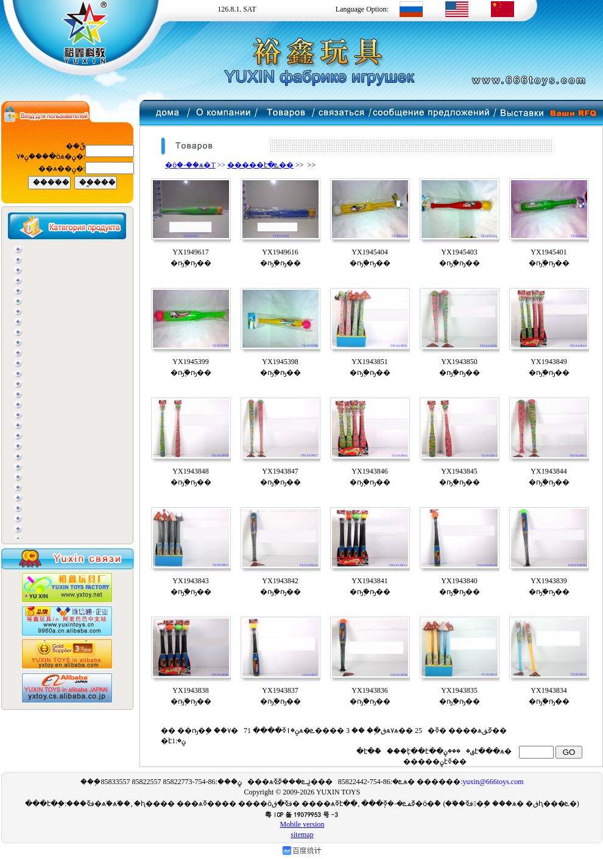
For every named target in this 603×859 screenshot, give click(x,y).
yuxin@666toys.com (492, 781)
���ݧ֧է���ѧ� (478, 751)
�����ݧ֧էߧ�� (434, 761)
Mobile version (302, 824)
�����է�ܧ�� (260, 165)
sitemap (302, 834)
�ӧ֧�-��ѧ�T (190, 165)
